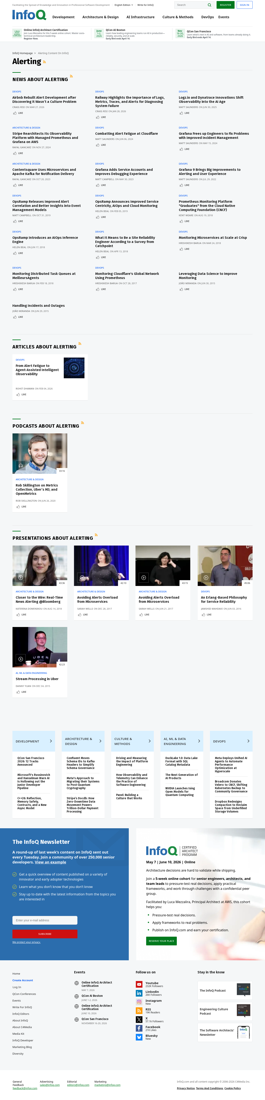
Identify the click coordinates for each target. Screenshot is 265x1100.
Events (223, 17)
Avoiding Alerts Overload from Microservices (97, 599)
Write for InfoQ (22, 1007)
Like (20, 112)
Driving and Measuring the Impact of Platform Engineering (132, 761)
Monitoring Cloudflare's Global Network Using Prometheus (127, 276)
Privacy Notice (186, 1088)
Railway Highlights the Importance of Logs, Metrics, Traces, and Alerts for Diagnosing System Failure (130, 101)
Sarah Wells (85, 608)
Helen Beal (102, 211)
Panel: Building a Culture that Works (129, 796)
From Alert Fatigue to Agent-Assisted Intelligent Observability (37, 370)
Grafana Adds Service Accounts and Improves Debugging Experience (124, 171)
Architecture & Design (100, 17)
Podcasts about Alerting (45, 426)
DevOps (207, 17)
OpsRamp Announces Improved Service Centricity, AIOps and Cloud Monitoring (127, 203)
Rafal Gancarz (21, 147)
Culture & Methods (178, 17)
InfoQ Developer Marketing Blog (22, 1043)
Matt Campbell (104, 179)
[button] (44, 934)
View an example (50, 862)
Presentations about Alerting (52, 538)
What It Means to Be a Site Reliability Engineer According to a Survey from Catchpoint (125, 241)
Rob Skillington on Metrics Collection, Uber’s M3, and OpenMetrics (37, 489)
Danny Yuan (23, 686)
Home (16, 973)
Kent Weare (186, 215)
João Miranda (187, 283)
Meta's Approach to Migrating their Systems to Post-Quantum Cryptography (83, 783)
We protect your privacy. (26, 942)
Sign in (244, 4)
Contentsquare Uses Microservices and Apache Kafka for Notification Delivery (44, 171)
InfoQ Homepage (22, 53)
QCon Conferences (24, 994)
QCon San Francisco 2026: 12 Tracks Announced (30, 761)
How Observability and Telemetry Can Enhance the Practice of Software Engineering (132, 780)
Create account (22, 980)
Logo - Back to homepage (29, 15)
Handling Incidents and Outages (38, 305)
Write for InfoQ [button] (145, 4)
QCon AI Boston (92, 996)
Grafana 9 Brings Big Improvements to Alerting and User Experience (210, 171)
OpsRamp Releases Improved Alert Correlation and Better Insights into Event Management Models (46, 205)
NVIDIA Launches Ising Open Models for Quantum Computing (180, 792)
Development (63, 17)
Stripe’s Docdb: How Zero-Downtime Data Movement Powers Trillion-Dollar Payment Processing (82, 805)
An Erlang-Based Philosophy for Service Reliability (224, 599)
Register (225, 4)
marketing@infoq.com (107, 1085)
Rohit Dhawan (25, 388)
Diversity (17, 1053)
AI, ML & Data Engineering (31, 673)
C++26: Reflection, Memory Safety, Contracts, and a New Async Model (31, 803)
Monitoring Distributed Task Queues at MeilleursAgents (44, 276)
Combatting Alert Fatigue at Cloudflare (126, 133)
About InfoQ (20, 1020)
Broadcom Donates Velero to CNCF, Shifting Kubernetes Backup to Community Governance (231, 786)
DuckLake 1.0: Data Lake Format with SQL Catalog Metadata (181, 761)
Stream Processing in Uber (37, 679)
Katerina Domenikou (29, 608)
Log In (17, 987)
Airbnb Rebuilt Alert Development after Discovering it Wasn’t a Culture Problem (44, 99)
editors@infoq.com (78, 1085)
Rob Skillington (26, 500)
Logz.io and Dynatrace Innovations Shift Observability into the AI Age (211, 99)
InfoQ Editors (20, 1014)
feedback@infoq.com (25, 1088)
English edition (122, 4)
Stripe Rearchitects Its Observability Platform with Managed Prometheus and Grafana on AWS (45, 137)
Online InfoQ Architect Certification (97, 984)
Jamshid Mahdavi (212, 608)
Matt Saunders (188, 107)
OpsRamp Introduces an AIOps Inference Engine (45, 239)
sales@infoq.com (50, 1085)
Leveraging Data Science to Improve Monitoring (208, 276)
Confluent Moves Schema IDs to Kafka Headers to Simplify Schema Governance (81, 763)
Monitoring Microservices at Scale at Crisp (213, 237)
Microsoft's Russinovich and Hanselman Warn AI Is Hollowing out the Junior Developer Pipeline (33, 781)
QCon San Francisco (95, 1019)
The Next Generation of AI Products (181, 776)
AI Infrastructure (140, 17)
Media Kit (18, 1034)
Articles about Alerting (44, 347)
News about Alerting (40, 79)
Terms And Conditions (209, 1088)
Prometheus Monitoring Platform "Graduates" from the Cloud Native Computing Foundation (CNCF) (207, 205)
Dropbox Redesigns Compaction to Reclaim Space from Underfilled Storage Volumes (231, 806)
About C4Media (22, 1027)
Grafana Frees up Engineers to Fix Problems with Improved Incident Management (214, 135)
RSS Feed (45, 61)
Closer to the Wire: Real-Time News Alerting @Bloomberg (39, 599)
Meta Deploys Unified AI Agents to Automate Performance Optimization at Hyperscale (231, 764)
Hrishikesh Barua (190, 243)
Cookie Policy (232, 1088)
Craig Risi (18, 107)
